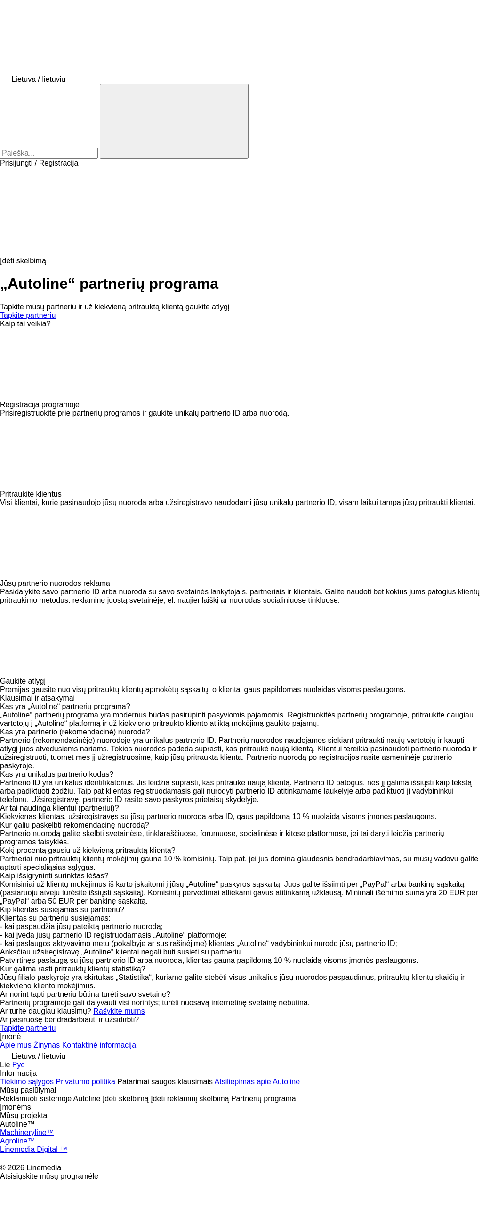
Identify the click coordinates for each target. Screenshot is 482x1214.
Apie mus (16, 1045)
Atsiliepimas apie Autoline (257, 1082)
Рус (18, 1065)
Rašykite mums (119, 1011)
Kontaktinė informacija (99, 1045)
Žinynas (46, 1045)
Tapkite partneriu (28, 315)
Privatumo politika (85, 1082)
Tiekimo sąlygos (27, 1082)
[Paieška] (174, 121)
